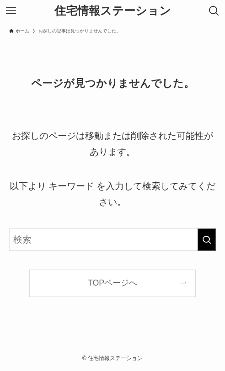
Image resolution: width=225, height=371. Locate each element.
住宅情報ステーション (112, 11)
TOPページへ (112, 282)
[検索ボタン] (214, 11)
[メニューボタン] (11, 11)
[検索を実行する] (207, 239)
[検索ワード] (112, 239)
